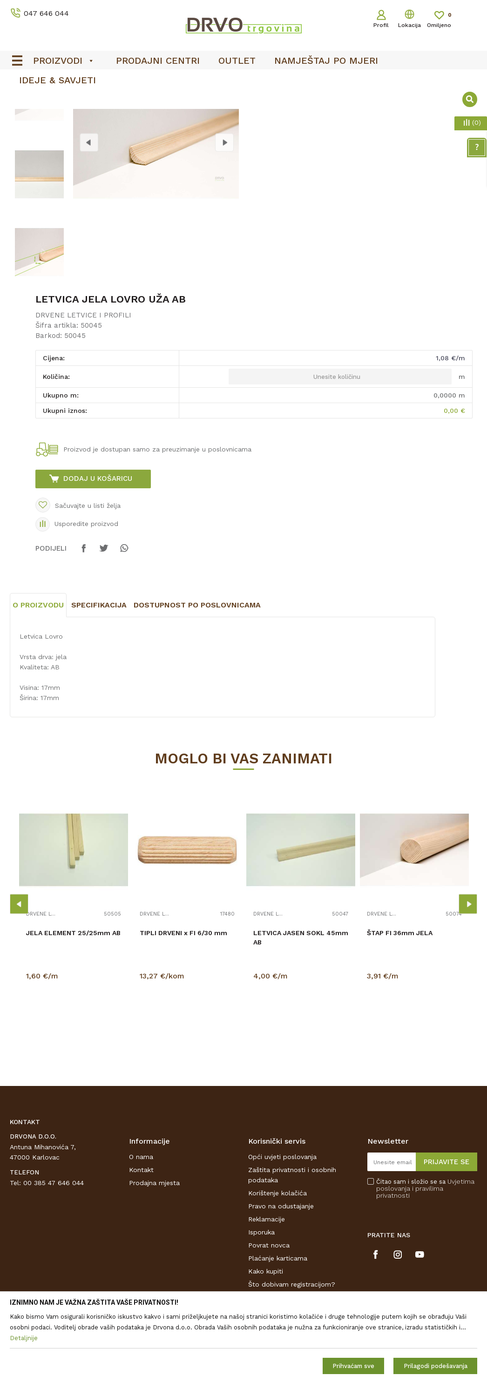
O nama (141, 1231)
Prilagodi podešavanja (435, 1365)
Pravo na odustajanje (281, 1280)
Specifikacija (99, 679)
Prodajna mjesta (154, 1257)
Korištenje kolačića (277, 1267)
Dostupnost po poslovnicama (197, 679)
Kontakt (141, 1244)
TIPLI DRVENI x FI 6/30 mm (183, 1007)
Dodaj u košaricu (97, 553)
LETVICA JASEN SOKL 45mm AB (300, 1012)
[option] (39, 171)
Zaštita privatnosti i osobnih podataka (292, 1249)
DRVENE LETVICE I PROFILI (83, 389)
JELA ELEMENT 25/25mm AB (73, 1007)
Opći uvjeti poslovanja (282, 1231)
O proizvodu (38, 679)
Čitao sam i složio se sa (425, 1263)
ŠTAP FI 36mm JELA (400, 1007)
